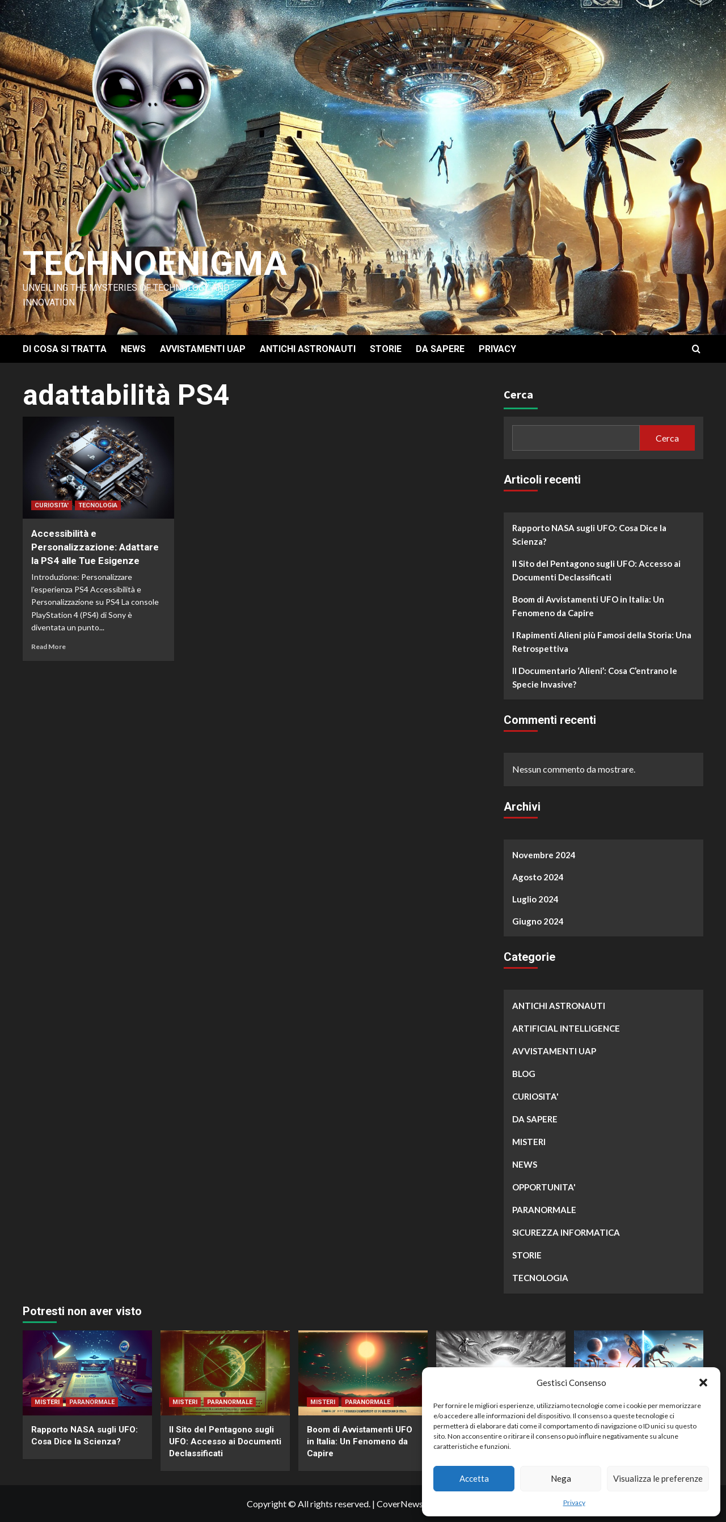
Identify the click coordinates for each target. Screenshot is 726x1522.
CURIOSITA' (52, 505)
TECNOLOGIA (97, 505)
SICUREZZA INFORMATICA (566, 1232)
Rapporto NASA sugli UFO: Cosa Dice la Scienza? (589, 534)
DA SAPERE (440, 349)
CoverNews (400, 1503)
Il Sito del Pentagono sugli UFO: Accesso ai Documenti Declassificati (596, 570)
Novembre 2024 (544, 855)
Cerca (518, 394)
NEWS (133, 349)
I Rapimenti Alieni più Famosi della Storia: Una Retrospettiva (601, 642)
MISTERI (529, 1142)
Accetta (474, 1478)
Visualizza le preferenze (658, 1478)
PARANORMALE (544, 1210)
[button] (703, 1382)
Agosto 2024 (538, 877)
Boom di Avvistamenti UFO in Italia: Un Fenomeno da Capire (588, 606)
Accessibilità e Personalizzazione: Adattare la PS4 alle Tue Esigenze (95, 547)
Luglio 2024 (535, 899)
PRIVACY (497, 349)
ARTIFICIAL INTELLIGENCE (566, 1028)
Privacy (574, 1502)
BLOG (523, 1074)
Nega (561, 1478)
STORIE (386, 349)
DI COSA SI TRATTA (65, 349)
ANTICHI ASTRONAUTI (308, 349)
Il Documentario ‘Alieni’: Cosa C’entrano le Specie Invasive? (594, 677)
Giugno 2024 (538, 921)
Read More (48, 646)
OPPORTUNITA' (544, 1187)
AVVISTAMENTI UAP (203, 349)
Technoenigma (155, 263)
